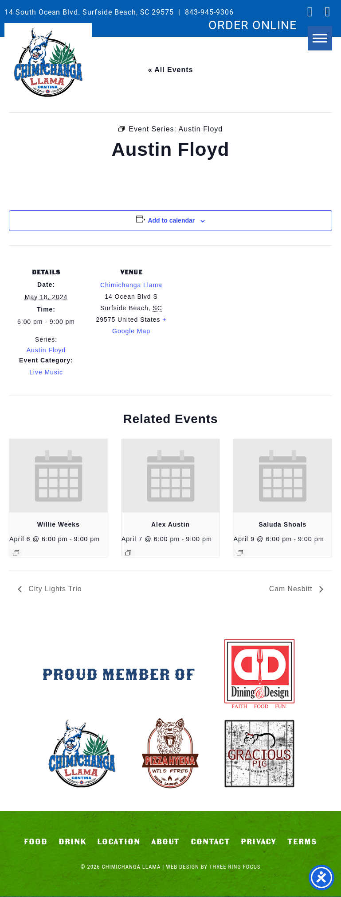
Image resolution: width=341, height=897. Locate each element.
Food (35, 842)
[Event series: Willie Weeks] (16, 552)
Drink (72, 842)
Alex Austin (170, 524)
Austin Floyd (46, 350)
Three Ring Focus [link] (235, 867)
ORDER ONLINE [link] (252, 24)
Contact (210, 842)
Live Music (46, 372)
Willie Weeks (58, 524)
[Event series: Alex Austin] (128, 552)
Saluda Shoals (282, 524)
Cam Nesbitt (292, 589)
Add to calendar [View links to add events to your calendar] (171, 220)
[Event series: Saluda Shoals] (240, 552)
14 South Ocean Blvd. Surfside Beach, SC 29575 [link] (89, 11)
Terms (302, 842)
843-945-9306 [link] (209, 11)
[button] (320, 43)
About (165, 842)
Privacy (258, 842)
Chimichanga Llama (48, 62)
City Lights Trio (54, 589)
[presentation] (58, 475)
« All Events (170, 69)
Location (118, 842)
